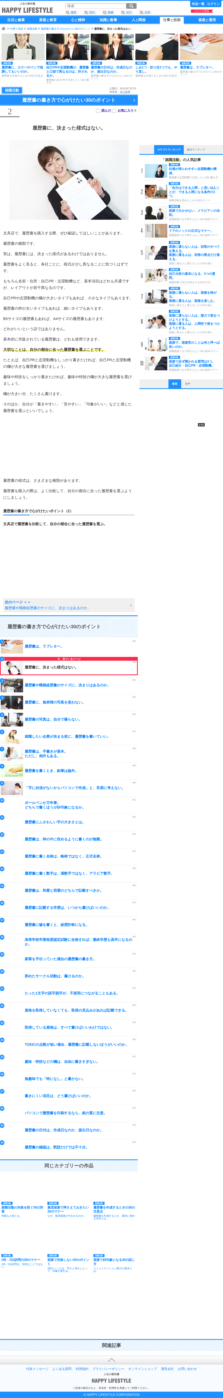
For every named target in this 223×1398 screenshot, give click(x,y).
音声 (187, 383)
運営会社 (167, 1369)
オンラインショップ (142, 1369)
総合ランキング (196, 149)
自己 (128, 12)
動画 (174, 383)
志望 (147, 12)
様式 (92, 12)
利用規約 (82, 1369)
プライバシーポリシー (108, 1369)
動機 (110, 12)
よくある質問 (61, 1369)
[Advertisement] (69, 445)
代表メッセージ (37, 1369)
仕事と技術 (16, 28)
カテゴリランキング (169, 149)
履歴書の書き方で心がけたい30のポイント (65, 28)
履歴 (73, 12)
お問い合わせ (187, 1369)
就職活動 (32, 28)
